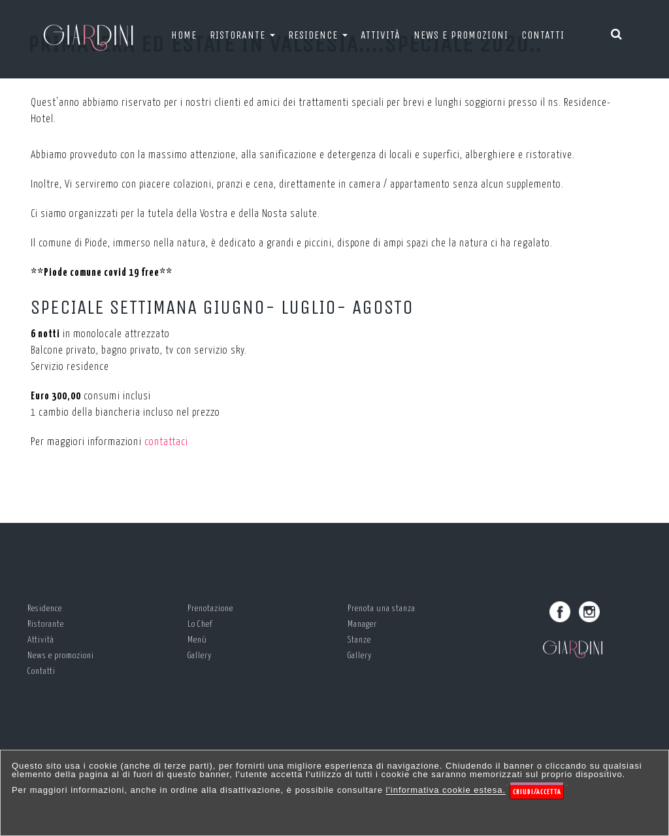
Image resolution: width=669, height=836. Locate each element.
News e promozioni (461, 35)
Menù (197, 640)
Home (184, 35)
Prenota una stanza (382, 609)
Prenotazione (210, 609)
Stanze (359, 640)
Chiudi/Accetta (537, 791)
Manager (362, 624)
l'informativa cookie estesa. (445, 790)
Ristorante (242, 35)
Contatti (542, 35)
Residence (318, 35)
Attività (380, 35)
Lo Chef (200, 624)
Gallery (200, 656)
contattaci (166, 442)
